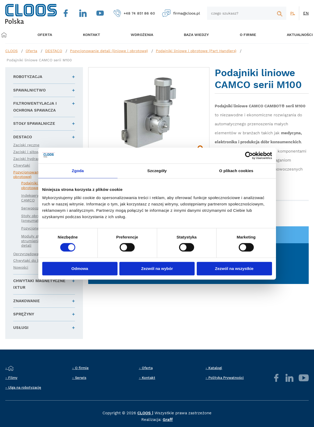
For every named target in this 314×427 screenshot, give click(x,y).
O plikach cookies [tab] (236, 170)
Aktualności (293, 35)
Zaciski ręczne (26, 145)
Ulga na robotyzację (24, 387)
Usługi (21, 327)
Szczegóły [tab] (157, 170)
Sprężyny (23, 314)
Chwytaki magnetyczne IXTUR (39, 284)
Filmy (12, 378)
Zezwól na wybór (157, 268)
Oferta (46, 35)
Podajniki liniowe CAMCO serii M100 (39, 60)
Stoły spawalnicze (34, 123)
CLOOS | (145, 413)
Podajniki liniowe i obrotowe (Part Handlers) (196, 51)
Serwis (80, 378)
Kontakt (148, 378)
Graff (168, 419)
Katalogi (215, 368)
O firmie (242, 35)
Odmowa (79, 268)
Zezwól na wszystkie (234, 268)
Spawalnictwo (29, 90)
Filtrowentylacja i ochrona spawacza (35, 107)
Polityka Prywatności (226, 378)
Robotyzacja (27, 76)
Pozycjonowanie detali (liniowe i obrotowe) (109, 51)
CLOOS (11, 51)
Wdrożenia (139, 35)
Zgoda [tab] (78, 170)
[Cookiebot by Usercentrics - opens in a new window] (249, 155)
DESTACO (53, 51)
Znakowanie (26, 301)
